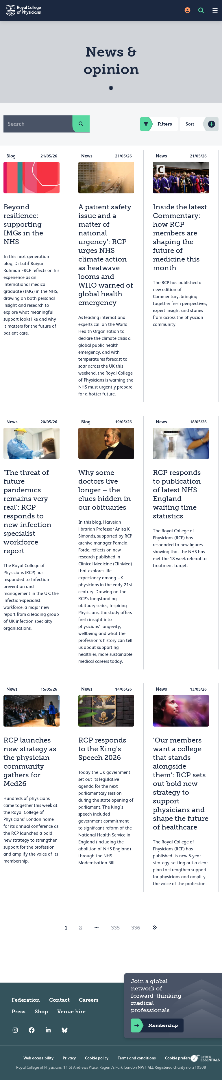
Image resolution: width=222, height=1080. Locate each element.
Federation (26, 1000)
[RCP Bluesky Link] (64, 1030)
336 (135, 928)
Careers (89, 1000)
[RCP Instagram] (15, 1030)
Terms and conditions (137, 1058)
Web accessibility (38, 1058)
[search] (81, 123)
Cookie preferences (182, 1058)
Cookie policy (96, 1058)
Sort (190, 124)
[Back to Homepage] (55, 10)
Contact (59, 1000)
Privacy (69, 1058)
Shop (41, 1011)
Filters (156, 124)
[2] (155, 927)
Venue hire (71, 1011)
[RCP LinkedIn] (48, 1030)
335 (115, 928)
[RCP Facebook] (31, 1030)
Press (18, 1011)
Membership (154, 1025)
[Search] (38, 123)
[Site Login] (187, 10)
